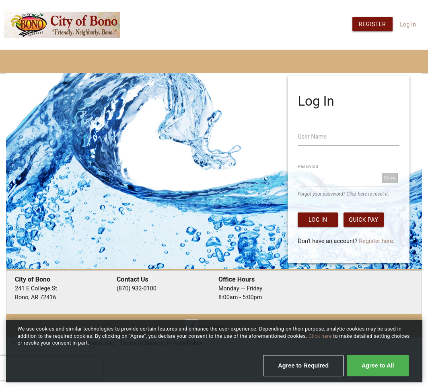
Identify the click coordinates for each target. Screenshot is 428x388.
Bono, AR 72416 (35, 297)
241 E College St (36, 288)
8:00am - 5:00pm (240, 297)
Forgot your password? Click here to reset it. (343, 194)
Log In (408, 24)
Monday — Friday (240, 288)
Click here (321, 336)
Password (308, 166)
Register (372, 24)
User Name (312, 136)
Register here (376, 241)
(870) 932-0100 (136, 288)
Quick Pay (363, 219)
